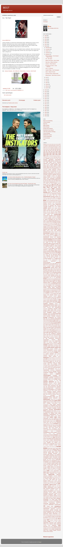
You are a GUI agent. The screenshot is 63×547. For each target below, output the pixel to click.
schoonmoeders (46, 434)
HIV (51, 282)
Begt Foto (45, 123)
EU (55, 247)
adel (47, 162)
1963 (52, 145)
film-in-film (55, 254)
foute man (53, 258)
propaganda (49, 408)
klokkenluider (53, 314)
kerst (60, 311)
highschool (55, 280)
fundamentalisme (54, 259)
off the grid (59, 366)
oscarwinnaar (53, 385)
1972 (48, 146)
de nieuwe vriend (57, 224)
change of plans (46, 209)
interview (49, 297)
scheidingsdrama (46, 432)
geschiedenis (58, 266)
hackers (57, 273)
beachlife (46, 183)
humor (48, 288)
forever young (58, 257)
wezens (59, 513)
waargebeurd (58, 506)
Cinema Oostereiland (47, 136)
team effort (59, 464)
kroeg (44, 321)
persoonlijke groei (55, 395)
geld (55, 263)
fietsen (59, 253)
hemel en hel (52, 277)
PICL (60, 396)
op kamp (56, 380)
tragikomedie (51, 474)
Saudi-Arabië (51, 429)
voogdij (59, 499)
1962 (50, 145)
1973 (50, 146)
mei (46, 80)
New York (45, 360)
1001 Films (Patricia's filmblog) (49, 131)
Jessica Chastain (8, 71)
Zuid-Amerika (54, 527)
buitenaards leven (51, 203)
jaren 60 (48, 302)
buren (53, 204)
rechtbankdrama (52, 414)
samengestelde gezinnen (56, 428)
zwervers (48, 531)
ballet (44, 182)
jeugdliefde (45, 303)
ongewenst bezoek (48, 373)
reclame (52, 415)
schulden (48, 436)
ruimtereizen (45, 426)
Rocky (53, 422)
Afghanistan (45, 163)
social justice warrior (51, 448)
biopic (49, 192)
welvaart (44, 512)
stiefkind (52, 458)
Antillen (55, 172)
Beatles (55, 183)
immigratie (47, 292)
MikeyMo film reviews (47, 134)
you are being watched (56, 521)
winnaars (59, 517)
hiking (44, 281)
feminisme (47, 253)
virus (49, 498)
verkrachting (45, 492)
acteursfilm (45, 160)
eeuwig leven (53, 243)
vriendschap (45, 503)
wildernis (46, 517)
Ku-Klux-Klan (47, 321)
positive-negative (54, 403)
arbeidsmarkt (50, 173)
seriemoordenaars (57, 439)
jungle (53, 306)
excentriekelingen (46, 248)
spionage (50, 453)
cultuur (44, 220)
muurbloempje (52, 352)
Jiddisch (56, 303)
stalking (47, 455)
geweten (56, 267)
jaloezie (44, 301)
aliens (53, 167)
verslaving (45, 494)
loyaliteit (53, 329)
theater (59, 469)
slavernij (44, 443)
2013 (46, 100)
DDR (50, 221)
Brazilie (59, 198)
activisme (52, 160)
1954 (58, 144)
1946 (50, 144)
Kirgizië (49, 313)
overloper (55, 389)
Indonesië (51, 294)
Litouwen (45, 328)
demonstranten (46, 228)
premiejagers (45, 405)
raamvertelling (47, 412)
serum (44, 441)
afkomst (49, 163)
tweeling (59, 479)
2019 (46, 89)
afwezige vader (57, 164)
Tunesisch (50, 478)
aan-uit (44, 158)
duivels (54, 239)
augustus (48, 54)
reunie (50, 418)
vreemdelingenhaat (51, 502)
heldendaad (59, 276)
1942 (47, 144)
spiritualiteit (55, 453)
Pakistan (44, 391)
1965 (56, 145)
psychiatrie (51, 409)
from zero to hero (47, 259)
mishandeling (50, 344)
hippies (53, 281)
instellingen (45, 296)
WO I (57, 518)
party (44, 394)
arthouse (45, 177)
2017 (46, 93)
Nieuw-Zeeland (46, 361)
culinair (59, 219)
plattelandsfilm (46, 399)
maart (47, 84)
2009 (46, 107)
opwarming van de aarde (52, 384)
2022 (46, 42)
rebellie (59, 413)
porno (44, 403)
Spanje (59, 450)
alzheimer (55, 168)
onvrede (52, 379)
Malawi (44, 333)
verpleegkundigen (51, 493)
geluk (60, 263)
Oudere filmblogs (46, 133)
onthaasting (51, 376)
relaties (51, 417)
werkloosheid (45, 513)
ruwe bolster (45, 427)
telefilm (48, 466)
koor (55, 317)
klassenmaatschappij (56, 313)
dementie (55, 226)
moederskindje (45, 348)
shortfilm (44, 442)
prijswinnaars (45, 406)
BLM (50, 193)
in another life (56, 292)
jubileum (50, 306)
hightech (59, 280)
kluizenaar (48, 316)
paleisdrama (49, 391)
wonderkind (56, 520)
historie (59, 281)
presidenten (53, 405)
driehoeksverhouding (47, 238)
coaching (57, 210)
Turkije (54, 478)
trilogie (50, 477)
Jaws (54, 302)
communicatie (45, 215)
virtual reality (45, 498)
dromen (56, 238)
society (44, 449)
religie (55, 417)
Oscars (49, 385)
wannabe (59, 507)
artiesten (48, 177)
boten (54, 197)
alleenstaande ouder (46, 168)
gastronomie (53, 261)
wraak (49, 521)
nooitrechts (45, 362)
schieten (51, 432)
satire (48, 429)
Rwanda (53, 427)
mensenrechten (58, 338)
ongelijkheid (51, 372)
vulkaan (48, 506)
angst (49, 172)
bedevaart (59, 183)
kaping (59, 308)
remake (59, 417)
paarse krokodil (54, 390)
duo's (56, 239)
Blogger (39, 542)
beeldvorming (49, 184)
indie (48, 294)
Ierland (53, 291)
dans (53, 220)
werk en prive (58, 512)
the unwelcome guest (49, 469)
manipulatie (59, 333)
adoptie (50, 162)
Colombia (45, 213)
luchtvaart (56, 329)
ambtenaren (54, 169)
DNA (60, 231)
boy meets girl (48, 198)
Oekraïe (52, 366)
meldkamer (56, 337)
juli (46, 77)
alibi (50, 167)
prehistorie (59, 404)
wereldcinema (49, 512)
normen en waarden (57, 362)
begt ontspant (54, 187)
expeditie (59, 248)
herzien (45, 278)
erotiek (59, 245)
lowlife (50, 329)
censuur (52, 208)
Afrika (56, 163)
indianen (44, 294)
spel (60, 452)
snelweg (44, 446)
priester (59, 405)
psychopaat (49, 410)
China (49, 210)
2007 (46, 110)
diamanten (52, 229)
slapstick (55, 442)
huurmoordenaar (13, 90)
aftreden (48, 164)
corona (44, 218)
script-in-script (45, 437)
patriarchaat (50, 394)
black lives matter (53, 192)
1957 (60, 144)
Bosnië (51, 197)
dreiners (51, 237)
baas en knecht (52, 179)
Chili (47, 210)
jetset (56, 302)
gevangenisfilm (46, 267)
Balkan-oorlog (58, 180)
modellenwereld (52, 346)
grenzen (44, 272)
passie (47, 394)
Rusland (54, 426)
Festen (51, 253)
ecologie (54, 241)
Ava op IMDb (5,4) (6, 40)
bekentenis (45, 188)
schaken (59, 429)
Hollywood (54, 282)
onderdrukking (46, 370)
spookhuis (45, 454)
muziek (56, 352)
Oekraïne (55, 366)
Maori (52, 334)
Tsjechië (46, 478)
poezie (59, 399)
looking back (59, 328)
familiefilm (49, 251)
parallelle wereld (51, 392)
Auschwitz (54, 177)
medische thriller (46, 337)
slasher (59, 442)
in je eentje (51, 293)
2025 (46, 37)
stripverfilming (54, 460)
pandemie (59, 391)
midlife (44, 342)
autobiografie (52, 178)
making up (59, 332)
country (56, 218)
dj (58, 231)
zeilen (55, 522)
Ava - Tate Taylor (49, 58)
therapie (44, 470)
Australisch (58, 177)
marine (55, 334)
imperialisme (52, 292)
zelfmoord (59, 523)
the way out (56, 469)
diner (55, 230)
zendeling (44, 525)
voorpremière (46, 500)
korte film (45, 318)
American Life (48, 170)
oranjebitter (59, 384)
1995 (56, 149)
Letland (46, 324)
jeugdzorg (51, 303)
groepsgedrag (54, 272)
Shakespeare (56, 441)
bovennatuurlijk (58, 197)
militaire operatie (46, 343)
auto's (48, 178)
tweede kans (54, 479)
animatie (52, 172)
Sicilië (52, 442)
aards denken (56, 158)
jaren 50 (44, 302)
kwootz (57, 321)
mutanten (47, 352)
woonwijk (45, 521)
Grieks (47, 272)
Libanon (59, 326)
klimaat (49, 314)
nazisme (54, 356)
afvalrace (51, 164)
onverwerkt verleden (47, 379)
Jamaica (47, 301)
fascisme (44, 252)
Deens (52, 226)
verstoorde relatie (52, 494)
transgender (50, 475)
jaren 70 (51, 302)
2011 (46, 103)
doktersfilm (52, 233)
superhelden (58, 461)
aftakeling (59, 163)
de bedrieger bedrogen (56, 221)
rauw (49, 413)
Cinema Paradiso (46, 122)
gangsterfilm (45, 261)
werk (53, 512)
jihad (60, 303)
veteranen (51, 495)
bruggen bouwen (55, 201)
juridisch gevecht (57, 306)
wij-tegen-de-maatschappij (56, 516)
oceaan (56, 365)
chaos (55, 209)
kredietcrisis (51, 319)
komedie (45, 317)
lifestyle (52, 327)
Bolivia (60, 196)
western (50, 513)
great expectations (58, 271)
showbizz (49, 442)
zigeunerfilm (45, 526)
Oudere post (37, 100)
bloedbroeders (54, 193)
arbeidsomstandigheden (57, 173)
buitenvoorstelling (58, 203)
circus (54, 210)
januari (47, 87)
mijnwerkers (55, 342)
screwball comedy (57, 436)
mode (49, 346)
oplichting (55, 383)
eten (53, 247)
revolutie (55, 418)
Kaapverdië (49, 307)
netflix (46, 358)
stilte (47, 459)
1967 (58, 145)
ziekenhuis (54, 525)
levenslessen (55, 326)
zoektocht (55, 526)
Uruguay (48, 483)
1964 (54, 145)
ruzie (50, 427)
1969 (44, 146)
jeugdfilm (59, 302)
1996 (58, 149)
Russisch (59, 426)
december (48, 47)
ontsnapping (45, 377)
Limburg (55, 327)
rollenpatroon (47, 423)
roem (55, 422)
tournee (56, 473)
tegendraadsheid (50, 465)
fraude (59, 258)
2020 (6, 90)
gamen (60, 259)
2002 (53, 150)
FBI (56, 252)
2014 (46, 98)
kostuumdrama (58, 318)
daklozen (50, 220)
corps (46, 218)
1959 (44, 145)
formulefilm (45, 258)
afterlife (44, 164)
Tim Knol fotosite (46, 137)
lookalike (55, 328)
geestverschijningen (46, 262)
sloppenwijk (52, 443)
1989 (44, 149)
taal (47, 464)
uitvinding (51, 482)
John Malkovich (16, 71)
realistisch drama (54, 413)
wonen (59, 520)
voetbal (53, 499)
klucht (60, 314)
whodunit (49, 516)
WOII (48, 520)
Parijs (57, 392)
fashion (48, 252)
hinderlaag (47, 281)
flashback (44, 257)
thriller (48, 470)
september (48, 52)
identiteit (47, 291)
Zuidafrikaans (45, 529)
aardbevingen (51, 158)
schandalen (45, 431)
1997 (60, 149)
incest (57, 293)
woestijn (44, 520)
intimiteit (52, 297)
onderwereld (45, 371)
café (55, 205)
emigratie (52, 244)
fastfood (50, 252)
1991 (48, 149)
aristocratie (59, 174)
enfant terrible (57, 244)
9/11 (59, 155)
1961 (48, 145)
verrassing (59, 493)
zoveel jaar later (49, 527)
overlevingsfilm (51, 389)
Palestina (54, 391)
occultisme (52, 365)
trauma (59, 475)
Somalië (44, 450)
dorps (48, 235)
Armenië (44, 175)
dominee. (56, 233)
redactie (59, 415)
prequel (49, 405)
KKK (51, 313)
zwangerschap (58, 529)
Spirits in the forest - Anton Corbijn (52, 60)
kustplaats (54, 321)
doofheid (56, 234)
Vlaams (54, 498)
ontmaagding (55, 376)
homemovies (45, 283)
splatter (59, 453)
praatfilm (54, 404)
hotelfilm (59, 286)
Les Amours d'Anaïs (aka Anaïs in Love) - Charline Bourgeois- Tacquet (21, 177)
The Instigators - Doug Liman (9, 106)
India (60, 293)
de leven (49, 224)
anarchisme (45, 172)
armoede (48, 175)
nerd (44, 358)
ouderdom (59, 386)
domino (59, 233)
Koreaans (59, 317)
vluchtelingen (45, 499)
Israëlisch (55, 299)
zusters (53, 529)
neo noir (55, 357)
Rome (59, 423)
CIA (51, 210)
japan (56, 301)
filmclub (59, 254)
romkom (45, 424)
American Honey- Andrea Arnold (52, 73)
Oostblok (59, 379)
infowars (55, 294)
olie (46, 367)
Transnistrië (55, 475)
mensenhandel (51, 338)
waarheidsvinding (46, 507)
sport (48, 454)
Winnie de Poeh (45, 518)
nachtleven (45, 355)
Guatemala (51, 273)
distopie (52, 231)
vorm (60, 500)
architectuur (50, 174)
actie (9, 90)
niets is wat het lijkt (58, 360)
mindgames (55, 343)
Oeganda (49, 366)
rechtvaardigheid (46, 415)
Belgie (53, 188)
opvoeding (45, 384)
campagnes (59, 205)
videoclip (59, 495)
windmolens (53, 517)
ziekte (59, 525)
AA (60, 157)
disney (49, 231)
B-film (47, 179)
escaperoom (45, 247)
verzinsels (47, 495)
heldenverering (46, 277)
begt (50, 26)
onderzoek (59, 371)
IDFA (50, 291)
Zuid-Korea (59, 527)
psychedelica (45, 409)
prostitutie (54, 408)
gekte (53, 263)
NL (53, 361)
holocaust (59, 282)
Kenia (54, 311)
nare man (59, 355)
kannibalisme (50, 308)
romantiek (55, 423)
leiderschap (45, 323)
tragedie (44, 474)
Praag (51, 404)
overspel (59, 389)
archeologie (45, 174)
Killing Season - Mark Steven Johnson (53, 75)
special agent (51, 452)
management (53, 333)
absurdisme (51, 159)
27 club (50, 155)
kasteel (52, 309)
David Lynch (59, 220)
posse (60, 403)
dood (44, 234)
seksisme (45, 438)
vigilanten (50, 497)
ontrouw (59, 376)
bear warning (51, 183)
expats (56, 248)
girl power (48, 268)
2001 (51, 150)
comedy (48, 213)
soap (55, 446)
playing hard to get (54, 399)
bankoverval (52, 182)
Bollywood (45, 197)
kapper (49, 309)
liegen (50, 327)
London (52, 328)
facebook (59, 249)
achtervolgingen (58, 159)
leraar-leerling (54, 323)
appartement (45, 173)
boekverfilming (46, 196)
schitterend (45, 433)
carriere (45, 208)
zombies (59, 526)
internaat (55, 296)
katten (55, 309)
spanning (45, 452)
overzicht (49, 390)
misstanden (45, 346)
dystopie (59, 239)
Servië (47, 441)
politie (55, 400)
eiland (47, 244)
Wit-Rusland (54, 518)
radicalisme (56, 412)
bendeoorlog (58, 188)
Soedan (51, 449)
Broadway (48, 200)
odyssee (46, 366)
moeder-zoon (57, 347)
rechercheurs (45, 414)
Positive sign (4, 172)
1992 (49, 149)
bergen (44, 189)
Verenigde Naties (58, 488)
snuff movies (52, 446)
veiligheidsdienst (50, 487)
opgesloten (50, 383)
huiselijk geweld (51, 287)
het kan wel (53, 278)
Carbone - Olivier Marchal (51, 63)
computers (59, 215)
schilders (55, 432)
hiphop (51, 281)
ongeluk (59, 372)
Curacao (47, 220)
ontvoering (51, 377)
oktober (47, 50)
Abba (60, 158)
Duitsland (50, 239)
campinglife (45, 206)
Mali (47, 333)
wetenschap (55, 513)
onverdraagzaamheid (57, 377)
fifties (44, 254)
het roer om (51, 280)
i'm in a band (58, 289)
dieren (44, 230)
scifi (53, 436)
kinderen (54, 312)
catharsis (49, 208)
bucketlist (45, 203)
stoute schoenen (52, 459)
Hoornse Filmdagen (46, 286)
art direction (58, 175)
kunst (51, 321)
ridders (54, 419)
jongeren (56, 304)
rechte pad (59, 414)
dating (55, 220)
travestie (44, 477)
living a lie (48, 328)
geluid (58, 263)
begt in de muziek (56, 185)
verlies (54, 492)
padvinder (59, 390)
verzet (44, 495)
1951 (54, 144)
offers (44, 367)
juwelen (44, 307)
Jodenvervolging (46, 304)
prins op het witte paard (56, 406)
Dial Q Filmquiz (46, 126)
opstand (59, 383)
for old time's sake (51, 257)
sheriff (60, 441)
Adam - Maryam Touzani (50, 71)
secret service (50, 437)
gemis (44, 264)
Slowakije (59, 443)
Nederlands (46, 357)
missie (59, 344)
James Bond (52, 301)
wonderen (51, 520)
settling (50, 441)
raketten (59, 412)
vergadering (52, 489)
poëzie (44, 400)
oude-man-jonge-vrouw (52, 386)
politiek (59, 400)
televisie (52, 466)
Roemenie (59, 422)
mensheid (53, 339)
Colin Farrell (33, 71)
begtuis (59, 187)
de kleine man (56, 223)
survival (52, 463)
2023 (46, 40)
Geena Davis (23, 71)
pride (57, 405)
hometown (49, 283)
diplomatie (59, 230)
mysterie (47, 353)
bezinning (49, 191)
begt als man (55, 184)
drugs (59, 238)
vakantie (45, 485)
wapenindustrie (46, 508)
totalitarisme (52, 473)
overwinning (45, 390)
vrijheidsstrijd (51, 504)
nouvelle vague (46, 363)
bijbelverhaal (54, 191)
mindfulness (51, 343)
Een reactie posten (7, 95)
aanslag (47, 158)
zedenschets (51, 522)
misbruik (59, 343)
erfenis (56, 245)
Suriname (44, 463)
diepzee (59, 229)
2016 (46, 95)
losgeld (44, 329)
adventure (54, 162)
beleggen (49, 188)
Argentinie (54, 174)
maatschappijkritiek (53, 331)
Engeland (47, 245)
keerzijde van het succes (47, 311)
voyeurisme (45, 502)
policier (53, 400)
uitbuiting (59, 480)
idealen (44, 291)
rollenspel (51, 423)
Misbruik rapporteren (48, 536)
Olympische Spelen (50, 367)
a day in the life (50, 157)
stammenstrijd (51, 455)
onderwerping (50, 371)
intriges (55, 297)
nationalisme (45, 356)
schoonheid (59, 433)
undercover (59, 482)
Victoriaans (56, 495)
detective (45, 229)
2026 (46, 35)
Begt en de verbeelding (47, 120)
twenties (49, 480)
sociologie (47, 449)
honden (59, 283)
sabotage (56, 427)
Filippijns (47, 254)
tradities (59, 473)
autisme (44, 178)
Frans (56, 258)
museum (59, 351)
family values (54, 251)
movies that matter (50, 351)
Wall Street (51, 507)
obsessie (49, 365)
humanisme (45, 288)
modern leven (58, 346)
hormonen (52, 286)
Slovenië (56, 443)
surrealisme (49, 463)
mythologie (52, 353)
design (60, 228)
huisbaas (45, 287)
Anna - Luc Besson (49, 68)
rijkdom (57, 419)
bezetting (45, 191)
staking (44, 455)
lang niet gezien (47, 322)
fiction (57, 253)
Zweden (54, 530)
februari (47, 86)
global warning (58, 268)
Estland (49, 247)
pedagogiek (54, 394)
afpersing (52, 163)
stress (51, 460)
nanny (55, 355)
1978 (60, 146)
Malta (49, 333)
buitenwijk (45, 204)
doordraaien (45, 235)
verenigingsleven (46, 489)
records (56, 415)
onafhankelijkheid (51, 368)
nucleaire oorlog (57, 363)
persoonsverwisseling (47, 396)
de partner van (49, 225)
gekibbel (50, 263)
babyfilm (56, 179)
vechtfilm (45, 487)
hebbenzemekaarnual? (47, 276)
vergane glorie (58, 489)
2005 (46, 114)
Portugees (48, 403)
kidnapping (49, 312)
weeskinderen (58, 511)
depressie (56, 228)
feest (44, 253)
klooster (57, 314)
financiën (56, 255)
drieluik (53, 238)
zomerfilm (44, 527)
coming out (49, 214)
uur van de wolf (52, 483)
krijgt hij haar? (56, 319)
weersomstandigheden (47, 511)
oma (54, 367)
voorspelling (51, 500)
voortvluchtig (55, 500)
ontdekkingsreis (46, 376)
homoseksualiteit (54, 283)
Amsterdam (54, 170)
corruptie (49, 218)
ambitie (49, 169)
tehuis (60, 465)
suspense (56, 463)
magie (50, 332)
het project (47, 280)
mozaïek (55, 351)
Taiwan (49, 464)
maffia (47, 332)
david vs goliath (46, 221)
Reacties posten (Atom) (13, 102)
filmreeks (48, 255)
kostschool (52, 318)
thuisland (51, 470)
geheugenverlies (46, 263)
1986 (56, 147)
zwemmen (59, 530)
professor (44, 408)
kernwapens (57, 311)
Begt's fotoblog (46, 125)
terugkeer (45, 468)
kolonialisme (58, 316)
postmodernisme (46, 404)
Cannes (59, 206)
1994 (54, 149)
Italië (59, 299)
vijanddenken (54, 497)
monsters (56, 348)
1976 (56, 146)
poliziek (44, 401)
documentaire (46, 233)
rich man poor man (49, 419)
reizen (48, 417)
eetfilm (49, 243)
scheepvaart (58, 431)
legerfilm (59, 322)
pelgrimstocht (59, 394)
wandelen (55, 507)
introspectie (59, 297)
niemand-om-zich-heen (50, 360)
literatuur (59, 327)
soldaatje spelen (55, 449)
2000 (49, 150)
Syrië (60, 463)
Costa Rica (53, 218)
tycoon (52, 480)
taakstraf (44, 464)
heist (52, 276)
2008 (46, 108)
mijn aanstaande (49, 342)
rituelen (48, 421)
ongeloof (55, 372)
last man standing (54, 322)
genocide (44, 266)
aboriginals (45, 159)
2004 (46, 115)
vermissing (45, 493)
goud (48, 271)
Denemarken (51, 228)
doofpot (59, 234)
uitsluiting (45, 482)
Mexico (59, 339)
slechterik (48, 443)
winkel (57, 517)
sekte (60, 438)
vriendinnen (58, 502)
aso (51, 177)
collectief (59, 211)
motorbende (45, 351)
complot (54, 215)
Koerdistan (53, 316)
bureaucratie (50, 204)
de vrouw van (54, 225)
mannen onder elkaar (47, 334)
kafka (53, 307)
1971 (46, 146)
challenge (59, 208)
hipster (56, 281)
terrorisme (59, 466)
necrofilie (59, 356)
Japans (59, 301)
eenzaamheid (45, 243)
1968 (60, 145)
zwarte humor (46, 530)
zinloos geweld (50, 526)
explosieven (51, 249)
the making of (53, 468)
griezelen (50, 272)
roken (44, 423)
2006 (46, 112)
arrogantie (53, 175)
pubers (55, 410)
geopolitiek (49, 266)
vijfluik (58, 497)
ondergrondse (58, 370)
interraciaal (45, 297)
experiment (45, 249)
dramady (59, 235)
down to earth (52, 235)
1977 (58, 146)
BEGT (6, 7)
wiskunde (49, 518)
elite (49, 244)
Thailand (48, 468)
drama (56, 235)
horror (56, 286)
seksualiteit (49, 438)
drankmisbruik (46, 237)
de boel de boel (46, 223)
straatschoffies (58, 459)
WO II (59, 518)
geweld (52, 267)
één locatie (45, 242)
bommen (48, 197)
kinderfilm (59, 312)
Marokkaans (58, 334)
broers (44, 201)
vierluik (44, 497)
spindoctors (45, 453)
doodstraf (47, 234)
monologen (51, 348)
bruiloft (59, 201)
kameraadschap (58, 307)
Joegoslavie (52, 304)
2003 (55, 150)
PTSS (52, 410)
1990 (46, 149)
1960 (46, 145)
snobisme (47, 446)
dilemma (48, 230)
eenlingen (59, 242)
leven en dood (54, 324)
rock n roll (49, 422)
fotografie (49, 258)
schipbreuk (59, 432)
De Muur (52, 224)
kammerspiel (45, 308)
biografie (45, 192)
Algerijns (48, 167)
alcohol (44, 167)
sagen (50, 428)
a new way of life (56, 157)
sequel (51, 439)
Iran (55, 298)
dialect (49, 229)
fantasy (59, 251)
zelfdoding (59, 522)
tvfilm (50, 479)
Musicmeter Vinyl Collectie (48, 130)
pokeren (47, 400)
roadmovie (58, 421)
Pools (55, 401)
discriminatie (45, 231)
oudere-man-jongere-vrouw (48, 388)
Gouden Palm (51, 271)
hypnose (44, 289)
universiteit (45, 483)
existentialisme (51, 248)
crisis (54, 219)
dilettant (52, 230)
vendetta (55, 487)
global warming (53, 268)
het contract (49, 278)
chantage (52, 209)
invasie (51, 298)
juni (46, 79)
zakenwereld (45, 522)
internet (59, 296)
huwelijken (59, 288)
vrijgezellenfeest (52, 503)
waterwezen (53, 508)
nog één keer (58, 361)
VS (22, 90)
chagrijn (56, 208)
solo (60, 449)
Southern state (51, 450)
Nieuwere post (6, 100)
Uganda (55, 480)
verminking (59, 492)
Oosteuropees (51, 380)
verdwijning (52, 488)
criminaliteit (50, 219)
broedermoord (52, 200)
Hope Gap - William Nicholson (51, 62)
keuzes (44, 312)
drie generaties (57, 237)
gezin (60, 267)
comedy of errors (54, 213)
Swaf (44, 139)
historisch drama (46, 282)
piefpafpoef (19, 90)
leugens (49, 324)
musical (44, 352)
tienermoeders (56, 470)
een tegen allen (52, 242)
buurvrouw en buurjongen (48, 205)
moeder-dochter (50, 347)
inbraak (54, 293)
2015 (46, 96)
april (47, 82)
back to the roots (52, 180)
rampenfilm (45, 413)
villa (60, 497)
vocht (50, 499)
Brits (44, 200)
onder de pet (58, 368)
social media (58, 448)
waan (52, 506)
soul (47, 450)
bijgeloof (59, 191)
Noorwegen (49, 362)
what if (44, 514)
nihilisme (50, 361)
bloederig (59, 193)
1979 (44, 147)
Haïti (60, 273)
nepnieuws (59, 357)
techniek (44, 465)
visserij (52, 498)
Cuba (57, 219)
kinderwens (45, 313)
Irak (53, 298)
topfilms (47, 473)
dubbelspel (45, 239)
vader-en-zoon (52, 484)
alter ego (51, 168)
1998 (44, 150)
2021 (46, 44)
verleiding (50, 492)
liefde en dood (45, 327)
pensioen (44, 395)
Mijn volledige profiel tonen (53, 28)
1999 (46, 150)
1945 (49, 144)
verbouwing (48, 488)
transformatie (45, 475)
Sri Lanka (54, 454)
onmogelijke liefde (57, 375)
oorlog (55, 379)
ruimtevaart (50, 426)
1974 (52, 146)
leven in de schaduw (48, 326)
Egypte (57, 243)
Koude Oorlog (45, 319)
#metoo (44, 144)
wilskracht (49, 517)
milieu (59, 342)
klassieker (45, 314)
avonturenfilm (58, 178)
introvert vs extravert (46, 298)
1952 (56, 144)
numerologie (45, 365)
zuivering (49, 529)
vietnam (47, 497)
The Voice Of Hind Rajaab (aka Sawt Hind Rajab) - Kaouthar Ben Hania (22, 183)
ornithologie (45, 385)
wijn (44, 517)
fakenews (45, 251)
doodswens (52, 234)
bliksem (48, 193)
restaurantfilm (45, 418)
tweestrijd (45, 480)
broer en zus (58, 200)
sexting (52, 441)
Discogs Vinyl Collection (48, 128)
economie (59, 241)
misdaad (45, 344)
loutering (47, 329)
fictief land (54, 253)
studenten (46, 461)
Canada (49, 206)
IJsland (56, 291)
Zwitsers (51, 531)
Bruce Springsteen (49, 201)
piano (57, 396)
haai (54, 273)
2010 (46, 105)
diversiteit (55, 231)
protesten (59, 408)
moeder (44, 347)
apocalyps (59, 172)
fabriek (55, 249)
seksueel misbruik (55, 438)
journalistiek (45, 306)
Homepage (22, 100)
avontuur (44, 179)
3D (57, 155)
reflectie (44, 417)
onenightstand (45, 372)
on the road (57, 367)
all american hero (57, 167)
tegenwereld (56, 465)
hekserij (54, 276)
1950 (52, 144)
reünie (52, 418)
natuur (50, 356)
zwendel (44, 531)
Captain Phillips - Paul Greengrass (52, 70)
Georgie (53, 266)
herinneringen (58, 277)
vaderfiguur (59, 484)
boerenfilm (53, 196)
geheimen (58, 262)
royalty (59, 424)
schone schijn (52, 433)
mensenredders (46, 339)
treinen (48, 477)
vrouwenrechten (57, 504)
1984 (52, 147)
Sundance (54, 461)
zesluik (49, 525)
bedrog (44, 184)
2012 (46, 102)
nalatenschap (50, 355)
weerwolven (53, 511)
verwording (59, 494)
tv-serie (47, 479)
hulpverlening (58, 287)
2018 (46, 91)
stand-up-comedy (58, 455)
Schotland (51, 434)
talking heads (53, 464)
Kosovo (49, 318)
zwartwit (50, 530)
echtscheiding (50, 241)
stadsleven (59, 454)
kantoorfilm (55, 308)
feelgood (59, 252)
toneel (44, 473)
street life (47, 460)
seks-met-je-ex (58, 437)
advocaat (59, 162)
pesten (54, 396)
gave (60, 261)
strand (44, 460)
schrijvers (56, 434)
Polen (50, 400)
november (48, 49)
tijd (60, 470)
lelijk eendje (49, 323)
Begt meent (46, 187)
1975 (54, 146)
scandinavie (55, 429)
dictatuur (55, 229)
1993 (51, 149)
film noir (50, 254)
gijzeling (45, 268)
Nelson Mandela (51, 357)
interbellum (50, 296)
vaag (56, 483)
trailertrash (59, 474)
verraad (55, 493)
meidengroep (52, 337)
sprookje (51, 454)
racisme (51, 412)
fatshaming (53, 252)
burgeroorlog (58, 204)
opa (55, 381)
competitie (51, 215)
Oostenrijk (45, 380)
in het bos (47, 293)
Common (28, 71)
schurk (51, 436)
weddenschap (58, 508)
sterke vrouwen (48, 458)
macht (44, 332)
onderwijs (54, 371)
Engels (51, 245)
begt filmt (48, 185)
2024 (46, 39)
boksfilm (56, 196)
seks (54, 437)
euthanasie (59, 247)
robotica (44, 422)
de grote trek (51, 223)
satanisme (45, 429)
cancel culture (54, 206)
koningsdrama (51, 317)
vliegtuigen (59, 498)
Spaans (55, 450)
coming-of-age (57, 214)
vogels (56, 499)
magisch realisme (54, 332)
